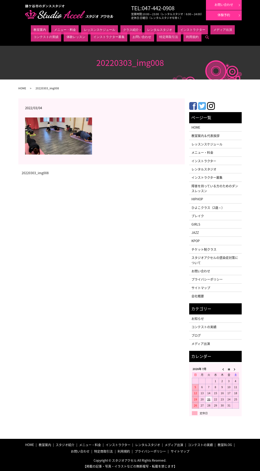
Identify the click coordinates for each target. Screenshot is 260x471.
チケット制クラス (203, 248)
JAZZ (195, 231)
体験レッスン (198, 29)
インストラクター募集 (220, 29)
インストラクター (140, 29)
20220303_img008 (35, 172)
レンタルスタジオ (118, 29)
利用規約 (70, 36)
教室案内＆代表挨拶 (205, 134)
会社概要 (197, 295)
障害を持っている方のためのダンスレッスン (214, 187)
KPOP (195, 239)
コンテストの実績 (179, 29)
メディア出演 (159, 29)
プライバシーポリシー (207, 278)
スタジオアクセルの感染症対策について (214, 259)
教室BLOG (225, 443)
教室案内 (36, 29)
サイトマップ (200, 286)
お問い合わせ (38, 36)
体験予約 (224, 15)
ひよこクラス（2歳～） (207, 206)
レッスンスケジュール (75, 29)
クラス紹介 (96, 29)
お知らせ (197, 317)
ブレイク (197, 214)
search (81, 36)
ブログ (196, 334)
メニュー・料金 (51, 29)
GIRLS (195, 223)
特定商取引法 (55, 36)
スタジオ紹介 (65, 443)
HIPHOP (197, 198)
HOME (22, 87)
